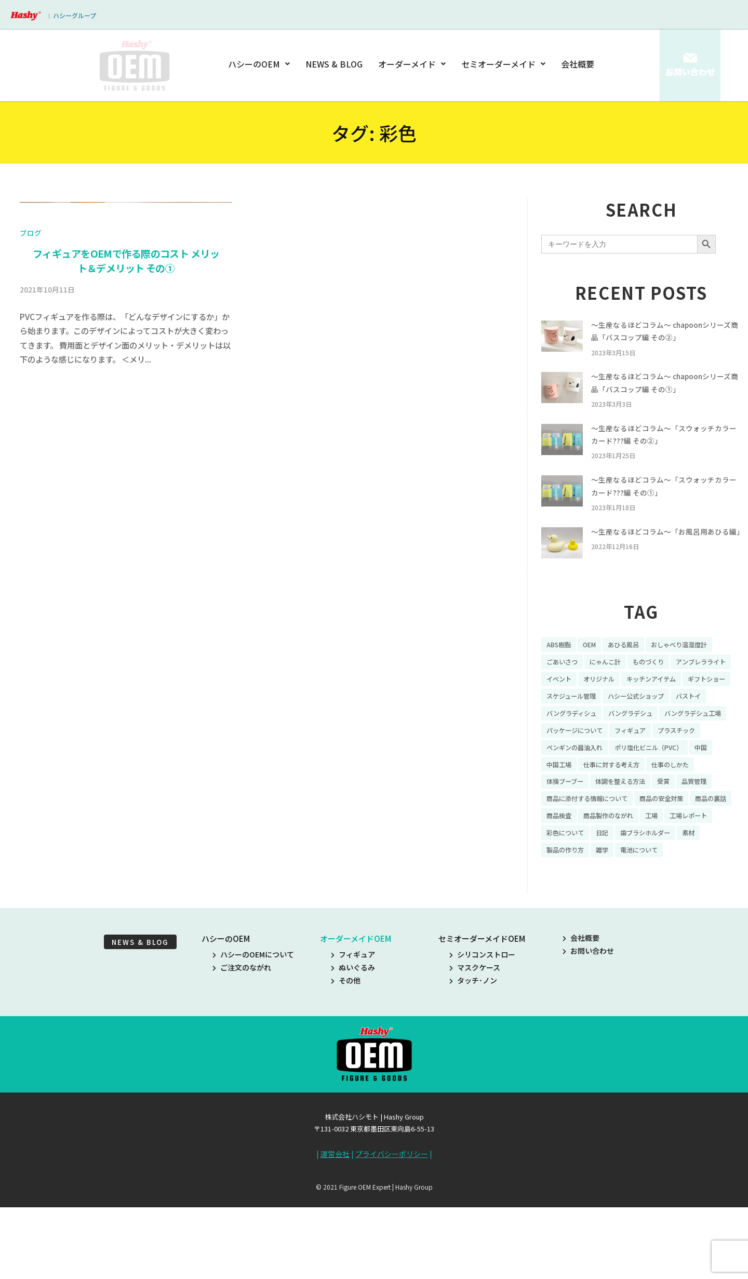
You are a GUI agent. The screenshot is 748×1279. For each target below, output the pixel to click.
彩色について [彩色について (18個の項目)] (624, 890)
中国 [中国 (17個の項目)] (722, 800)
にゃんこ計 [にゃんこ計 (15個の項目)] (613, 691)
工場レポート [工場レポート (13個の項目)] (568, 890)
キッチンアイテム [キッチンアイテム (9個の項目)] (575, 728)
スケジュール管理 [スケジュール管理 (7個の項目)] (700, 728)
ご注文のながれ (241, 1045)
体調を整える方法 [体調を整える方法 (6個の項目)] (631, 836)
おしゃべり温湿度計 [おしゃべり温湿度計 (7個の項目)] (695, 674)
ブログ (31, 486)
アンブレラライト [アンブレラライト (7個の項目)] (575, 709)
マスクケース (474, 1045)
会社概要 (577, 64)
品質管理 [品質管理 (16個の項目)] (712, 836)
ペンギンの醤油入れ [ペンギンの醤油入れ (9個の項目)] (579, 800)
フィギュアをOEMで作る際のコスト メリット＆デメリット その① (126, 514)
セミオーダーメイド (503, 64)
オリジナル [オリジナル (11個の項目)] (675, 709)
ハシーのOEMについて (253, 1032)
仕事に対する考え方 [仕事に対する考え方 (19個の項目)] (620, 818)
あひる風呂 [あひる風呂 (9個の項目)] (632, 674)
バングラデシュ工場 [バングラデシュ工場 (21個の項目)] (643, 763)
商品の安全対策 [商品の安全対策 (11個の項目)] (678, 854)
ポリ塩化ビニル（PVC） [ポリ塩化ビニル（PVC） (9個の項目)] (663, 800)
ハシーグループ (74, 15)
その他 (345, 1058)
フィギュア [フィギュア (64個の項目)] (642, 782)
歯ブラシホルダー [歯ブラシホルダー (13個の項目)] (575, 908)
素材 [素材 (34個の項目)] (624, 908)
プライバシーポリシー (391, 1232)
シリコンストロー (482, 1032)
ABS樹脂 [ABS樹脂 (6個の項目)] (560, 674)
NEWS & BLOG (335, 64)
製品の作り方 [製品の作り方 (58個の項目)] (665, 908)
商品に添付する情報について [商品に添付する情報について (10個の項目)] (593, 854)
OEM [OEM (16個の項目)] (594, 674)
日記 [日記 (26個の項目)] (665, 890)
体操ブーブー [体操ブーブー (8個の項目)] (568, 836)
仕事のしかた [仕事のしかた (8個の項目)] (687, 818)
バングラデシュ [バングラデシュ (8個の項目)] (572, 763)
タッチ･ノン (473, 1058)
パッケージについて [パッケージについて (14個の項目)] (579, 782)
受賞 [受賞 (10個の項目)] (679, 836)
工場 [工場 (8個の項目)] (713, 872)
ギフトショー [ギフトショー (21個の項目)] (638, 728)
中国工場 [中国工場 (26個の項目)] (561, 818)
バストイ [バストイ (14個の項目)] (638, 746)
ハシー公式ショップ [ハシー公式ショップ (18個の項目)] (579, 746)
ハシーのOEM (260, 64)
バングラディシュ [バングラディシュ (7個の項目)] (694, 746)
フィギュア (353, 1032)
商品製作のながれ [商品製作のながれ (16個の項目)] (665, 872)
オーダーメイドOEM (355, 1015)
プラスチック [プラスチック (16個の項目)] (694, 782)
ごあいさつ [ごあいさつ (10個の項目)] (564, 691)
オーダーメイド (412, 64)
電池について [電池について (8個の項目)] (568, 926)
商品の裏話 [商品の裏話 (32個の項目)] (564, 872)
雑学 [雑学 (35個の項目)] (706, 908)
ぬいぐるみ (353, 1045)
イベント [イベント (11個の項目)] (630, 709)
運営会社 (335, 1232)
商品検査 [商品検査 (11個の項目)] (609, 872)
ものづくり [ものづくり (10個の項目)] (661, 691)
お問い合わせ (588, 1028)
